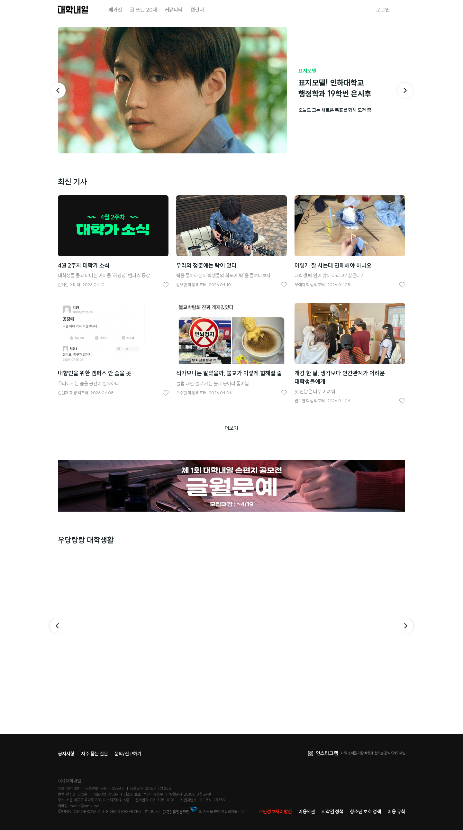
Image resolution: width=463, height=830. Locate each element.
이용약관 (306, 811)
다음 (406, 626)
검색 (401, 10)
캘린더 (197, 9)
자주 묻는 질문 (94, 754)
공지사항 (66, 754)
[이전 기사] (58, 90)
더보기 (231, 428)
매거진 (115, 9)
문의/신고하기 (127, 754)
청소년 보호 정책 (365, 811)
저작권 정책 (332, 811)
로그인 (383, 9)
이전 (57, 626)
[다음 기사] (405, 90)
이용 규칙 (396, 811)
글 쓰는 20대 (143, 9)
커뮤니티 (174, 9)
